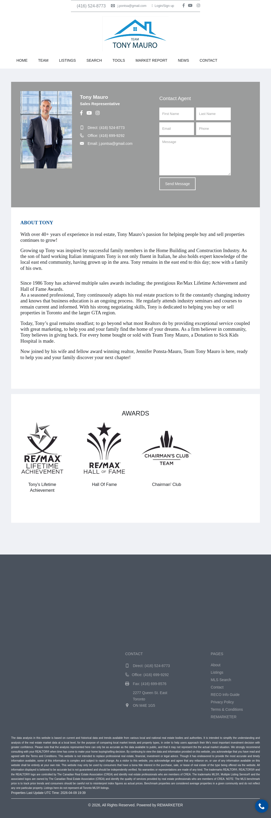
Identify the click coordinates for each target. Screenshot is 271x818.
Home (22, 60)
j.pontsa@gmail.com (128, 6)
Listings (67, 60)
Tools (118, 60)
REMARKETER (170, 805)
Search (94, 60)
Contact (208, 60)
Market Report (151, 60)
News (183, 60)
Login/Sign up (163, 6)
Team (43, 60)
